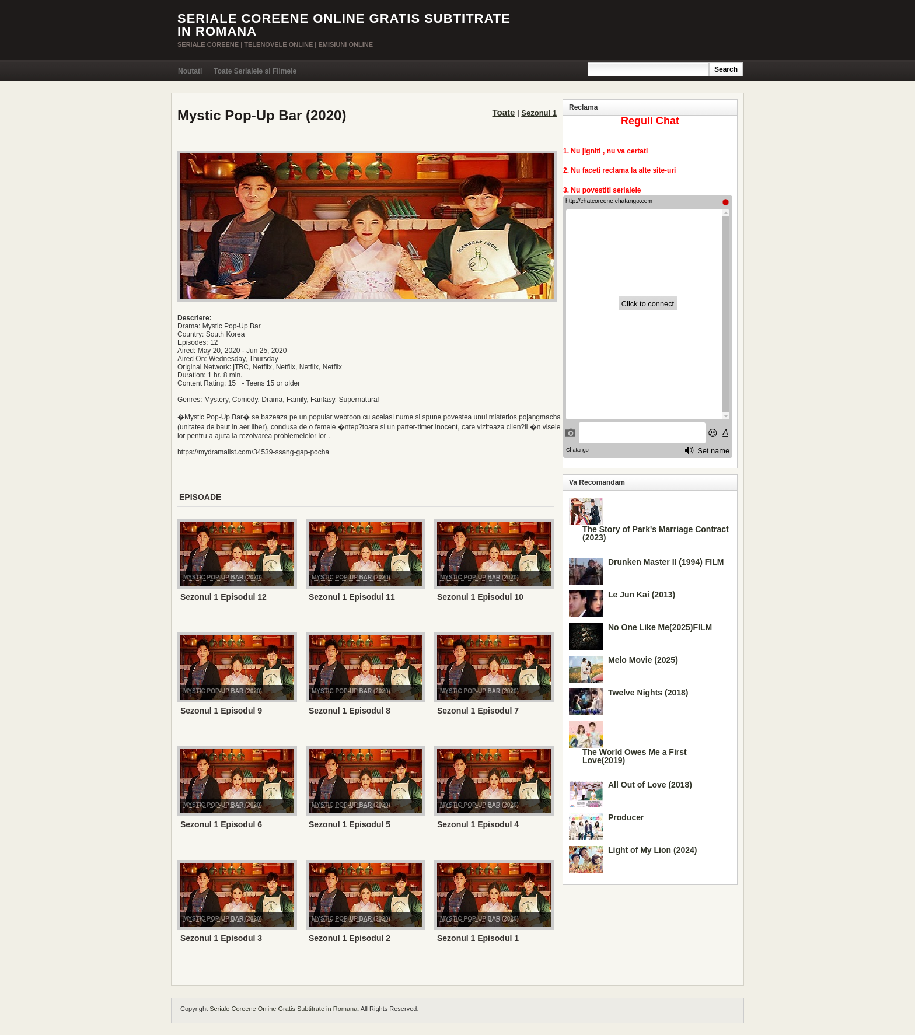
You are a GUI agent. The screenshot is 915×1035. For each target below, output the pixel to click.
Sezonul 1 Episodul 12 (223, 597)
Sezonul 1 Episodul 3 (221, 938)
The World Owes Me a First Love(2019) (634, 756)
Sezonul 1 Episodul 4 (478, 824)
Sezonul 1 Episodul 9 (221, 710)
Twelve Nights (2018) (648, 692)
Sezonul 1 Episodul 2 (349, 938)
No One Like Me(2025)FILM (660, 627)
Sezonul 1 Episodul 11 (352, 597)
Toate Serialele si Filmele (255, 71)
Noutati (190, 71)
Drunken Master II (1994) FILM (666, 562)
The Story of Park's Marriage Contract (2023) (655, 533)
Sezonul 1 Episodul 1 (478, 938)
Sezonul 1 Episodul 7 (478, 710)
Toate (504, 112)
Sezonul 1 (539, 113)
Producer (626, 817)
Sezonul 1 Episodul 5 (349, 824)
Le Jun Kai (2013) (641, 594)
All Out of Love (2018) (650, 784)
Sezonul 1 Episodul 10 (480, 597)
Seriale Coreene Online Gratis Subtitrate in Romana (344, 25)
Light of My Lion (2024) (652, 850)
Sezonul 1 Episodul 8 (349, 710)
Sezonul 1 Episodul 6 (221, 824)
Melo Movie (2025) (643, 660)
